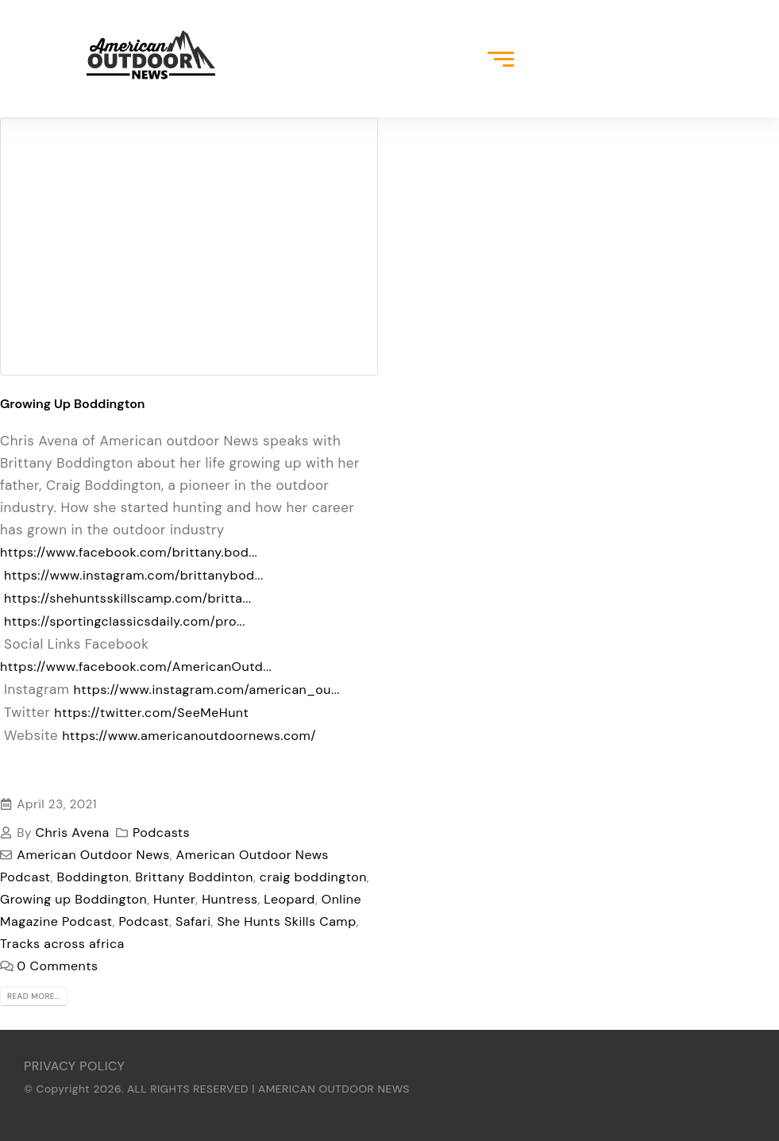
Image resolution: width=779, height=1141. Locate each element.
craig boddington (313, 877)
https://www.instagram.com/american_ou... (207, 689)
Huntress (229, 899)
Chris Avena (73, 832)
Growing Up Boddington (72, 403)
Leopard (289, 899)
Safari (193, 921)
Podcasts (161, 832)
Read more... (33, 996)
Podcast (144, 921)
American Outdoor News (93, 854)
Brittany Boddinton (194, 877)
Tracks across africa (62, 943)
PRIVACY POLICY (74, 1066)
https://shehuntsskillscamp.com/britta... (127, 598)
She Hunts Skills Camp (286, 921)
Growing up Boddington (73, 899)
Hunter (174, 899)
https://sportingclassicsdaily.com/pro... (124, 621)
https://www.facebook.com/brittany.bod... (128, 552)
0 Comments (57, 966)
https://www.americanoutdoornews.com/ (189, 735)
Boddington (93, 877)
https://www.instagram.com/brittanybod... (134, 575)
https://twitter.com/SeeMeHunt (151, 712)
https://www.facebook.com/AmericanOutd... (136, 666)
